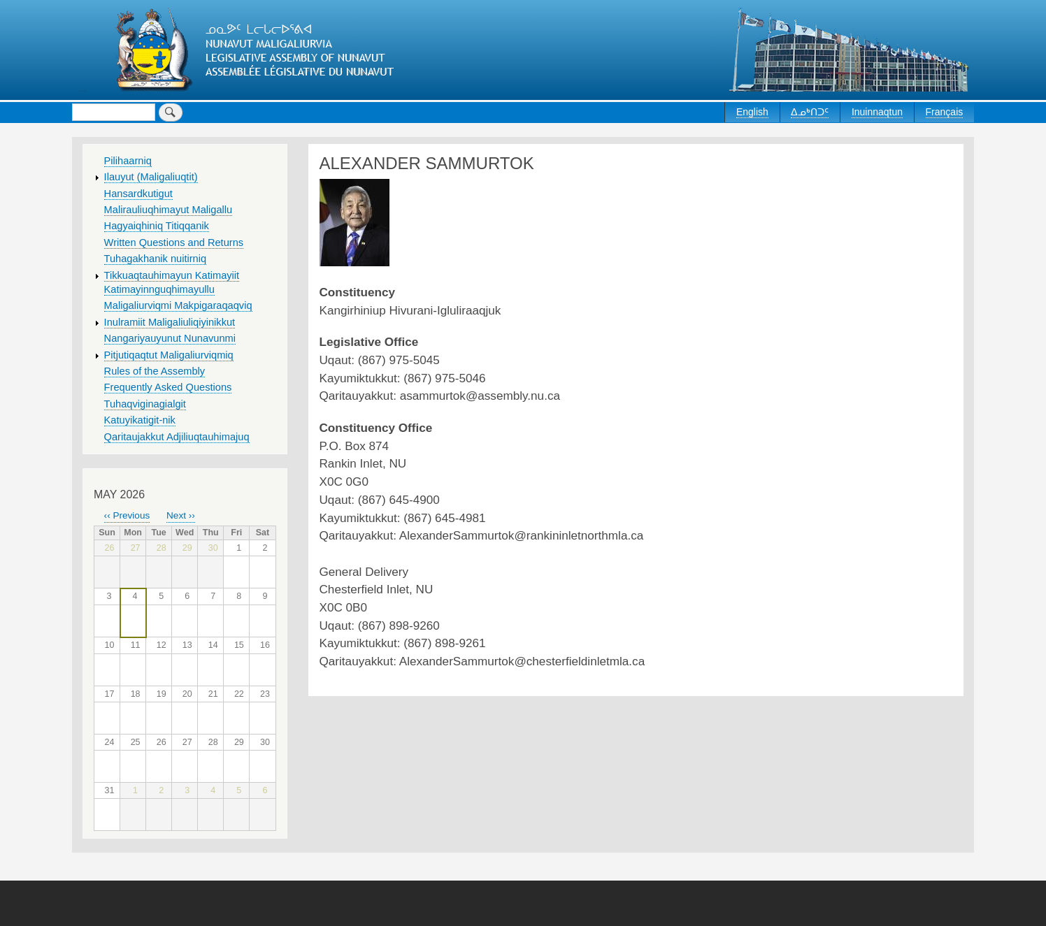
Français (944, 111)
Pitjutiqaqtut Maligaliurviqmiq (169, 355)
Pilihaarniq (128, 160)
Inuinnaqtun (877, 111)
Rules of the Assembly (155, 371)
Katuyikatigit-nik (139, 420)
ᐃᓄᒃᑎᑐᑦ (810, 111)
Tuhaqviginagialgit (145, 404)
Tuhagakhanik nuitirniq (155, 258)
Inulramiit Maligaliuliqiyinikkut (170, 322)
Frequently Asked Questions (168, 387)
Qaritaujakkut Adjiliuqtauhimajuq (177, 436)
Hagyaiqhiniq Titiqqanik (156, 225)
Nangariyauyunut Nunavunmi (170, 338)
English (752, 111)
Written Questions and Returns (174, 242)
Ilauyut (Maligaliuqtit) (151, 176)
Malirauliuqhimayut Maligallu (168, 209)
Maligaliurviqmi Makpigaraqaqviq (178, 305)
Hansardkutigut (138, 193)
